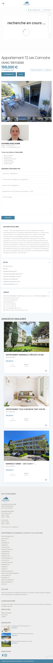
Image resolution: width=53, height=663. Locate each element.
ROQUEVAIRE (5, 575)
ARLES (3, 541)
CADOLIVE (4, 547)
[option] (26, 99)
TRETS (3, 584)
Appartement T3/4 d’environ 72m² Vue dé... (26, 409)
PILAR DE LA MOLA (6, 571)
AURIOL (3, 545)
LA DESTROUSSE (5, 562)
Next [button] (48, 99)
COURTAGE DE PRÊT (8, 601)
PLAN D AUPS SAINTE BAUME (9, 573)
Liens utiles (4, 615)
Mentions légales (6, 613)
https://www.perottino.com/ (19, 310)
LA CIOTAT (4, 560)
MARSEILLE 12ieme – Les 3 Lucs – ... (21, 463)
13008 (7, 357)
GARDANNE (4, 551)
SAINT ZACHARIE (6, 582)
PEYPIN (3, 569)
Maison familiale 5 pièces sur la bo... (22, 641)
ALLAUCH (3, 538)
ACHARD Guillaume (10, 143)
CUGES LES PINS (5, 549)
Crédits (3, 617)
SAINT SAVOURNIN (6, 580)
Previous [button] (4, 99)
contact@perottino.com (13, 308)
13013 (7, 412)
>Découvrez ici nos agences (9, 527)
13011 (12, 70)
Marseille (10, 155)
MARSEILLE (7, 70)
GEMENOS (4, 554)
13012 (7, 466)
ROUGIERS (4, 578)
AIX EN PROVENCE (6, 536)
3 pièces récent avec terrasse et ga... (23, 633)
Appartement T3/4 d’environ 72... (21, 626)
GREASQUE (4, 556)
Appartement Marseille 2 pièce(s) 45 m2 (25, 354)
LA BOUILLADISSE (6, 558)
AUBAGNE (4, 543)
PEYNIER (3, 567)
